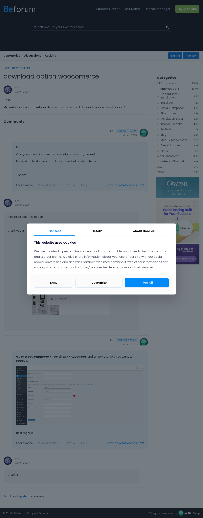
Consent (55, 231)
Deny (53, 283)
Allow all (147, 283)
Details (97, 231)
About (144, 231)
